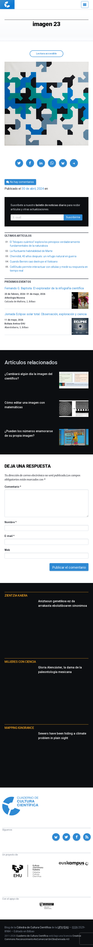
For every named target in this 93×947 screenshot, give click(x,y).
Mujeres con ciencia (20, 662)
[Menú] (84, 4)
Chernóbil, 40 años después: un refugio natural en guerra (43, 256)
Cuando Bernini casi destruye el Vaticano (34, 261)
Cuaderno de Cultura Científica (32, 936)
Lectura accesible (46, 53)
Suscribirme (73, 217)
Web (7, 549)
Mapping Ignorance (19, 728)
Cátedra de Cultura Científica (34, 927)
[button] (19, 163)
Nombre (10, 522)
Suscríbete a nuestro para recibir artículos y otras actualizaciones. (45, 207)
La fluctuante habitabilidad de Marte (31, 251)
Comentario (13, 486)
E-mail (9, 535)
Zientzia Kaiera (16, 595)
